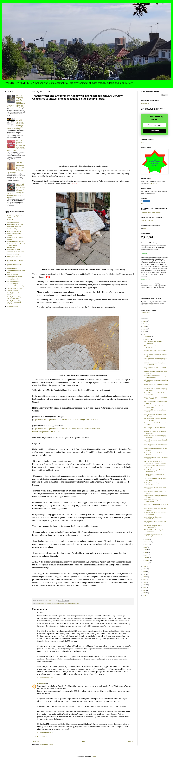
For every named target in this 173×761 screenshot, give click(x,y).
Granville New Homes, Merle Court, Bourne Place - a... (154, 470)
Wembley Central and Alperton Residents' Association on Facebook (15, 302)
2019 (144, 569)
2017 (144, 574)
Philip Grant (41, 683)
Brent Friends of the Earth (14, 226)
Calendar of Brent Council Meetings (151, 212)
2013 (144, 585)
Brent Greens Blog (12, 229)
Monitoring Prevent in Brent (14, 276)
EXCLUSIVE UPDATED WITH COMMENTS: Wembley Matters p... (155, 462)
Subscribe (154, 131)
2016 (144, 577)
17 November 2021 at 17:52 (45, 677)
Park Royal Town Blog (13, 279)
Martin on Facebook (12, 274)
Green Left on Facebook (13, 249)
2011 (144, 590)
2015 (144, 579)
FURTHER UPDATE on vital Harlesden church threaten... (155, 513)
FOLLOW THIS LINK (147, 220)
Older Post (130, 741)
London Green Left (12, 268)
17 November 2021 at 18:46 (45, 732)
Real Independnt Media (13, 281)
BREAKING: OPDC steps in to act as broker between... (154, 500)
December (147, 336)
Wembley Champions (12, 306)
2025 (144, 323)
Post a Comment (41, 736)
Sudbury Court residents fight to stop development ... (154, 483)
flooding (58, 603)
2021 (144, 334)
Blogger (94, 756)
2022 (144, 331)
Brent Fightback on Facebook (15, 224)
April (146, 555)
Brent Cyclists (10, 220)
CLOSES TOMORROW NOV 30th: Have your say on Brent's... (155, 351)
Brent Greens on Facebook (14, 231)
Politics (142, 203)
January (147, 563)
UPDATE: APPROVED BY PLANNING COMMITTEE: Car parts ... (155, 398)
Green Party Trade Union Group (15, 252)
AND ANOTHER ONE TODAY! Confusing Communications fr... (153, 535)
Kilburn (62, 603)
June (146, 549)
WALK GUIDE (152, 183)
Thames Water (75, 603)
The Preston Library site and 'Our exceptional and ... (153, 526)
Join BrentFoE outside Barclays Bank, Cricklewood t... (154, 530)
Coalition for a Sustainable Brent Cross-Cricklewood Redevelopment (16, 245)
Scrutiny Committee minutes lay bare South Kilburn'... (154, 475)
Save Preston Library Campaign (15, 286)
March (146, 558)
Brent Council (40, 603)
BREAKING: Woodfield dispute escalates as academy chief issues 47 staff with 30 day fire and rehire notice (16, 145)
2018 (144, 571)
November (148, 339)
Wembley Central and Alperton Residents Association (15, 297)
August (147, 544)
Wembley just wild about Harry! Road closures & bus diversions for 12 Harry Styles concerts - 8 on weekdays (16, 123)
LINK (142, 142)
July (146, 547)
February (147, 560)
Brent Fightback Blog (13, 222)
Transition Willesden (12, 290)
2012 (144, 587)
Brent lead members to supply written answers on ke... (154, 406)
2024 (144, 326)
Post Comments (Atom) (46, 744)
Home (83, 741)
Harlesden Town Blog (13, 254)
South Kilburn (68, 603)
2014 (144, 582)
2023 (144, 329)
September (148, 542)
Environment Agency (50, 603)
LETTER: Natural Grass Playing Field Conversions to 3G (154, 363)
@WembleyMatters (150, 305)
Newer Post (36, 741)
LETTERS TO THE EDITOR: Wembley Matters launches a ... (155, 376)
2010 (144, 593)
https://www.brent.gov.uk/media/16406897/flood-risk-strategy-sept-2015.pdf (65, 419)
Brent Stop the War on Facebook (15, 241)
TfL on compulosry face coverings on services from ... (154, 346)
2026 (144, 321)
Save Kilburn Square (12, 283)
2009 (144, 595)
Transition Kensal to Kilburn (14, 288)
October (147, 539)
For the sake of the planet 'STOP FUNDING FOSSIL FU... (153, 517)
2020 (144, 566)
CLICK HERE (145, 103)
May (146, 552)
